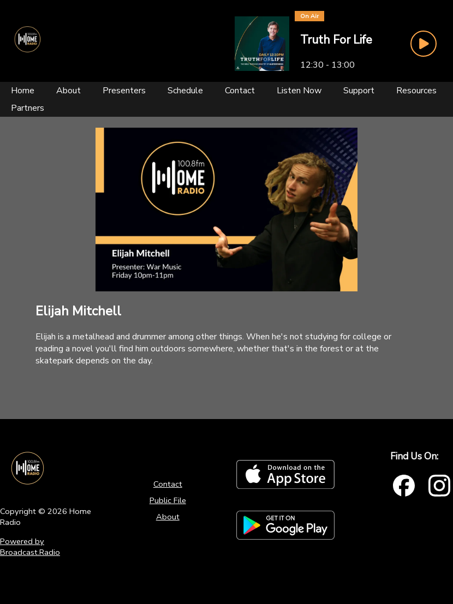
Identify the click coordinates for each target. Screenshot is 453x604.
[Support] (358, 90)
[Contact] (240, 90)
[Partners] (27, 108)
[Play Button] (423, 44)
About (168, 516)
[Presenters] (124, 90)
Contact (167, 484)
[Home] (22, 90)
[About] (68, 90)
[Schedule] (185, 90)
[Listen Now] (299, 90)
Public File (168, 500)
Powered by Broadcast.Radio (30, 547)
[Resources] (416, 90)
